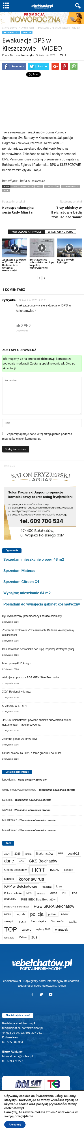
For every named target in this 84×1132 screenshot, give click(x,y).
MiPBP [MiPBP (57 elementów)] (53, 893)
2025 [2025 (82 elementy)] (17, 853)
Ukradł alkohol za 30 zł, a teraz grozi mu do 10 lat (31, 753)
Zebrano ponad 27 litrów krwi (19, 738)
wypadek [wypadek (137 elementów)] (61, 929)
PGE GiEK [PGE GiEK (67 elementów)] (10, 899)
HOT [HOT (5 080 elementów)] (38, 870)
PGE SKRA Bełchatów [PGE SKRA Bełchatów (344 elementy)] (54, 906)
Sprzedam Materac (19, 570)
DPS (15, 186)
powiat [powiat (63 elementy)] (64, 914)
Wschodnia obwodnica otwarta (57, 789)
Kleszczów (52, 186)
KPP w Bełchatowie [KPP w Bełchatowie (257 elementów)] (20, 886)
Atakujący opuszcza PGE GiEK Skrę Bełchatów (30, 677)
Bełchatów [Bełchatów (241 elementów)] (45, 853)
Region (27, 32)
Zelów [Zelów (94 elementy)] (23, 937)
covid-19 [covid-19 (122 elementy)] (74, 853)
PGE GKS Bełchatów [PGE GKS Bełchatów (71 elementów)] (16, 906)
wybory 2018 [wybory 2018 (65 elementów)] (43, 929)
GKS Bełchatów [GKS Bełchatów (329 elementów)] (43, 861)
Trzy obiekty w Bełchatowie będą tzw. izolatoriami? (66, 212)
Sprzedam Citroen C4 (21, 581)
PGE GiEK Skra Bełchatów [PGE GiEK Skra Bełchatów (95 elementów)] (38, 899)
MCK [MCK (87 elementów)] (29, 893)
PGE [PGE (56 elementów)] (74, 893)
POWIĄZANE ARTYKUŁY (26, 231)
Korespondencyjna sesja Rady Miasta (18, 209)
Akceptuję (15, 1124)
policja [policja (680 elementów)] (36, 914)
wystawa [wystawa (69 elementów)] (9, 937)
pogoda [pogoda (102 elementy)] (21, 914)
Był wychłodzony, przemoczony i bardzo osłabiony (32, 616)
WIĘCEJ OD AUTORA (60, 231)
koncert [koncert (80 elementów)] (68, 869)
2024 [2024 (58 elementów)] (7, 853)
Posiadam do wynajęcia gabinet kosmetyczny (41, 604)
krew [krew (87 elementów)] (59, 886)
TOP (6, 190)
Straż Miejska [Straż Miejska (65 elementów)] (38, 921)
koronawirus (70, 186)
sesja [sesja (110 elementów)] (22, 921)
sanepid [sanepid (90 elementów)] (9, 921)
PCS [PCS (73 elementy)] (64, 893)
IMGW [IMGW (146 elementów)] (55, 870)
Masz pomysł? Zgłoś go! (65, 261)
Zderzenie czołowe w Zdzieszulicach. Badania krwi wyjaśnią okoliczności (14, 265)
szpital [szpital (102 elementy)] (73, 921)
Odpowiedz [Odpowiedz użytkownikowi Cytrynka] (22, 330)
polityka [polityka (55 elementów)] (52, 914)
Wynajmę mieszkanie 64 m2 (27, 593)
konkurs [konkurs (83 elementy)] (9, 878)
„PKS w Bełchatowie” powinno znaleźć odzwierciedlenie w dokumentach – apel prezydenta (36, 722)
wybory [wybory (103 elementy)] (26, 929)
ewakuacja (27, 186)
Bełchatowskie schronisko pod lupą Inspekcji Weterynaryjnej (42, 263)
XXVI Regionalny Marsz (16, 691)
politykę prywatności (51, 1104)
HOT (39, 186)
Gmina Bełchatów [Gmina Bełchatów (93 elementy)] (15, 869)
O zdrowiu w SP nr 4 (14, 705)
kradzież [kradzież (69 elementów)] (47, 886)
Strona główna (9, 27)
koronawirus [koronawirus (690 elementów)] (31, 879)
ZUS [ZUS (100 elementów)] (34, 937)
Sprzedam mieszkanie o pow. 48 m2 (33, 559)
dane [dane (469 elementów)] (9, 860)
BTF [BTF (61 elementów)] (60, 853)
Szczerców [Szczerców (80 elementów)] (57, 921)
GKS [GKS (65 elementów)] (21, 861)
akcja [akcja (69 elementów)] (28, 853)
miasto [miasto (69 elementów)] (41, 893)
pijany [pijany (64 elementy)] (7, 914)
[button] (77, 6)
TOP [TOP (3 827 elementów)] (10, 929)
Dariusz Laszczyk (21, 55)
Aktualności (28, 27)
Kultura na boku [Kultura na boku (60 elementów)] (13, 893)
